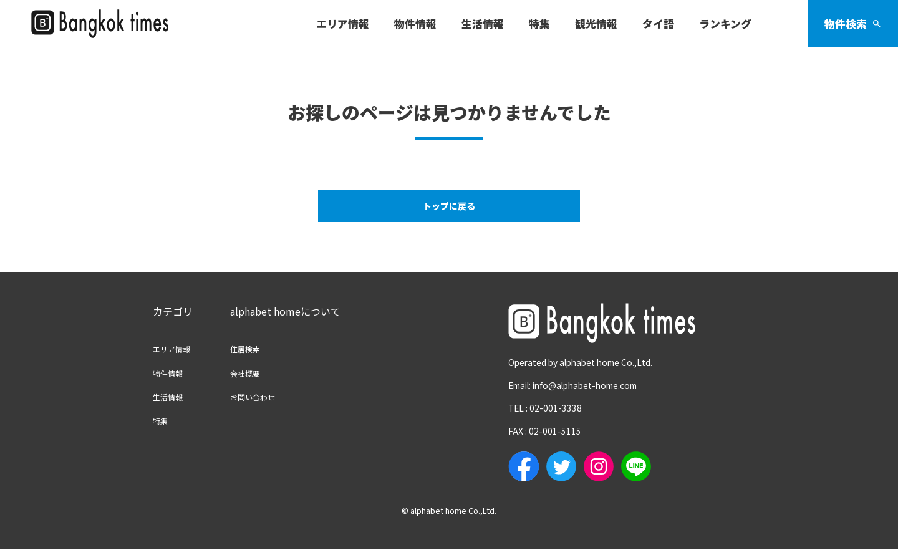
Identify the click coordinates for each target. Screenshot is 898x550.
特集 (163, 420)
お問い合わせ (270, 397)
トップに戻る (449, 206)
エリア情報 (178, 349)
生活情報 (173, 397)
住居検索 (260, 349)
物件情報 (173, 373)
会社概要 (260, 373)
